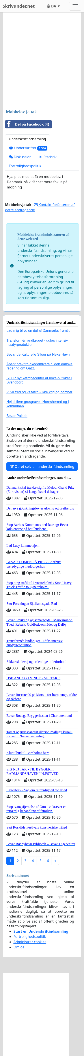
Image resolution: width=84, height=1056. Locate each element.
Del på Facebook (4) (27, 124)
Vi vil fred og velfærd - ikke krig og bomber (39, 392)
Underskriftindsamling (27, 139)
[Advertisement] (42, 61)
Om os (18, 947)
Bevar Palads (16, 416)
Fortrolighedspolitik (25, 165)
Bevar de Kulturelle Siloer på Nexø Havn (38, 354)
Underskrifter (28, 148)
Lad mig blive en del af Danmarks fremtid (38, 330)
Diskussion (20, 156)
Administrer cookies (29, 941)
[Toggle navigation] (75, 6)
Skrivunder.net (19, 6)
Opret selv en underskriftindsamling (42, 466)
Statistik (48, 156)
